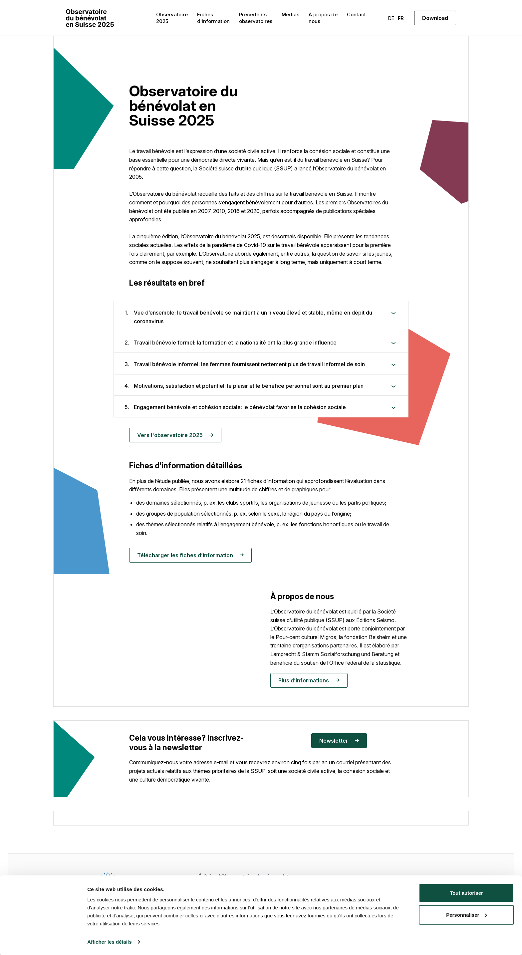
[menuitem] (391, 18)
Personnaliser (466, 914)
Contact (356, 14)
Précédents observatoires (255, 17)
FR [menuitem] (401, 18)
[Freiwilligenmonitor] (90, 18)
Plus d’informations (309, 680)
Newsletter (339, 740)
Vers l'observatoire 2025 (175, 435)
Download (435, 18)
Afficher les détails (109, 942)
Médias (290, 14)
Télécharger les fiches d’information (190, 555)
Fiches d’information (213, 17)
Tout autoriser (466, 893)
